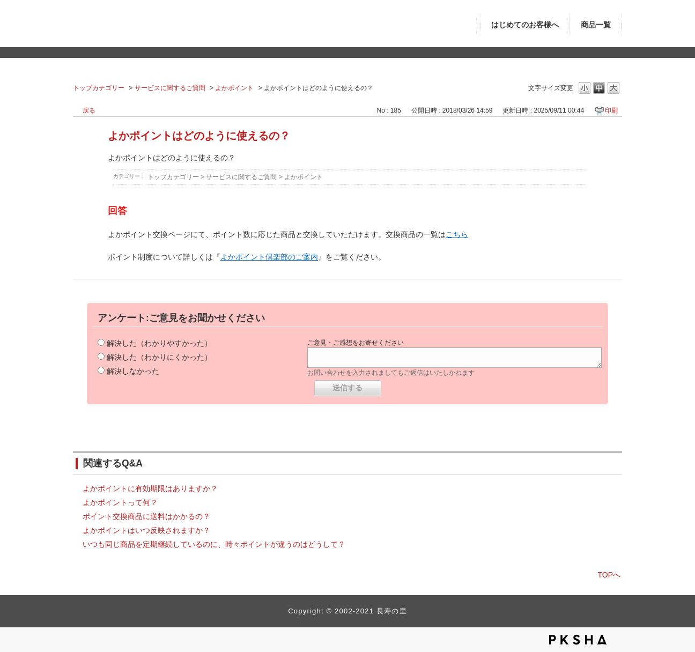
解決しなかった (133, 371)
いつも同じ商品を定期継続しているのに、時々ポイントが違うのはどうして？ (214, 544)
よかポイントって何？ (120, 502)
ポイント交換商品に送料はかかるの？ (146, 516)
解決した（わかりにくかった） (159, 357)
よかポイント (234, 88)
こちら (457, 234)
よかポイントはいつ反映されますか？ (146, 530)
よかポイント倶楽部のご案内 (269, 257)
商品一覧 (596, 25)
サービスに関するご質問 (170, 88)
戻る (89, 110)
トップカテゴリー (98, 88)
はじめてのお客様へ (525, 25)
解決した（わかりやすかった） (159, 343)
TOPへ (608, 574)
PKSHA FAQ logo (578, 640)
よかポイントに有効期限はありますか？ (150, 488)
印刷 (611, 110)
